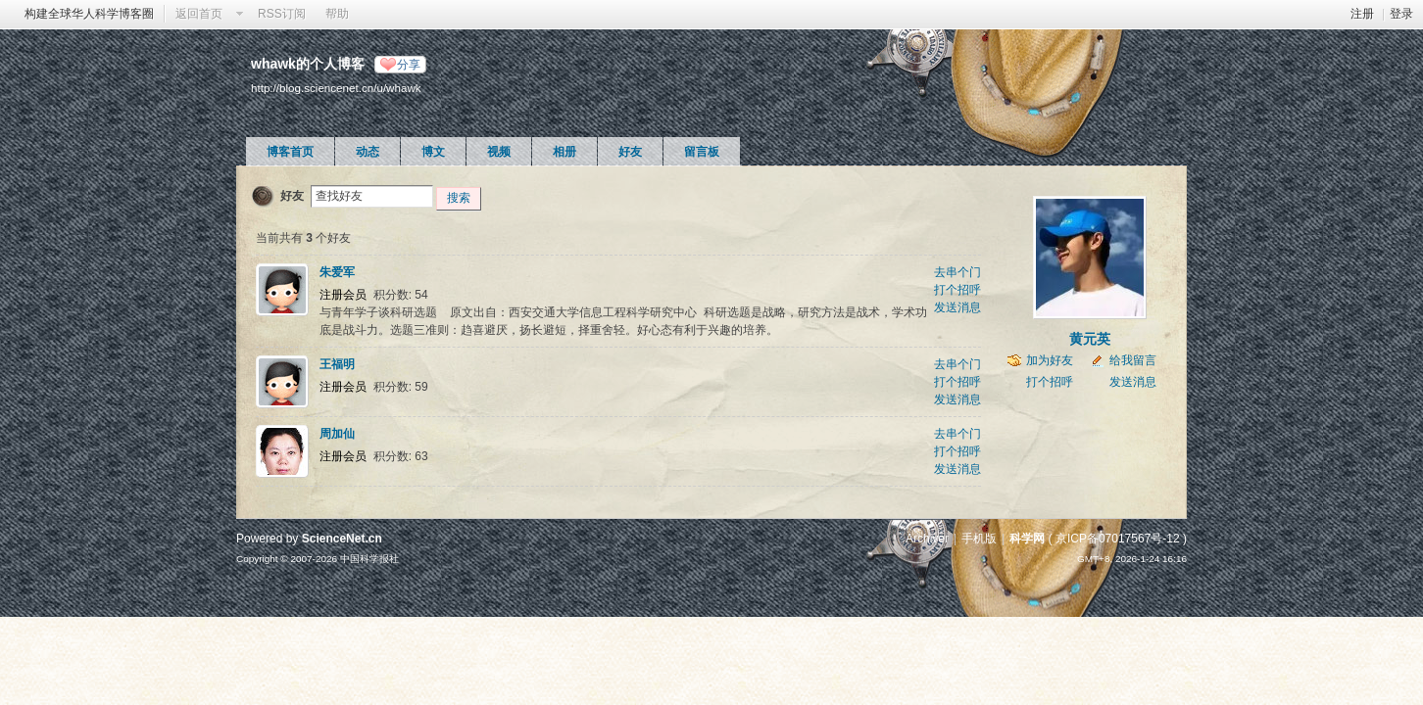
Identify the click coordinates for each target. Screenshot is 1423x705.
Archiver (927, 538)
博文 (433, 152)
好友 (630, 152)
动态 (367, 152)
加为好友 (1049, 360)
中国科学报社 (369, 558)
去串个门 (957, 272)
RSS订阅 (282, 14)
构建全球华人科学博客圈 (89, 14)
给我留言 (1132, 360)
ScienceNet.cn (342, 538)
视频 (499, 152)
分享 (408, 64)
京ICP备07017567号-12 (1117, 538)
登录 (1401, 14)
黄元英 (1089, 339)
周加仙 (337, 434)
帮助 (337, 14)
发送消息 (957, 307)
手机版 (979, 538)
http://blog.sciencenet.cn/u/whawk (336, 87)
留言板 (701, 152)
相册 (564, 152)
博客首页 (290, 152)
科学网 (1027, 538)
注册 (1362, 14)
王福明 (337, 364)
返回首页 (198, 14)
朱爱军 (337, 272)
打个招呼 (957, 290)
